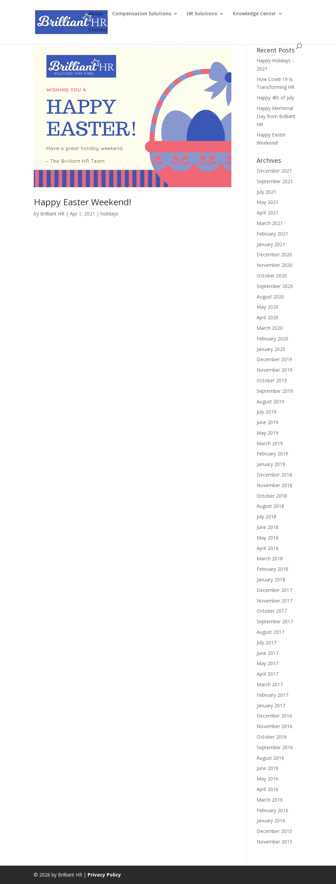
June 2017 (267, 653)
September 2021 (275, 181)
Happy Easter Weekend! (82, 202)
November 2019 (274, 370)
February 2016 (272, 810)
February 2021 (272, 233)
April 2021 (267, 212)
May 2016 (267, 778)
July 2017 (266, 642)
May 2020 (267, 307)
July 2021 (266, 192)
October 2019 (272, 380)
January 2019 (271, 464)
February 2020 (272, 338)
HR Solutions (202, 14)
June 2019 (267, 422)
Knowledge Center (254, 14)
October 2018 (272, 496)
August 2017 (270, 632)
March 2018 (270, 558)
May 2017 (267, 663)
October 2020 (272, 275)
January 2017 (271, 705)
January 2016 (271, 820)
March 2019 (270, 443)
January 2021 (271, 244)
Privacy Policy (104, 874)
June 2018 (267, 527)
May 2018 (267, 537)
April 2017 (267, 674)
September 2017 (275, 621)
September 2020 (275, 286)
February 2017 (272, 695)
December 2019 (274, 359)
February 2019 (272, 453)
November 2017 (274, 600)
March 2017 (270, 684)
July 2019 (266, 411)
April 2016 (267, 789)
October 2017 (272, 611)
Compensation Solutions (141, 14)
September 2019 (275, 391)
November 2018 (274, 485)
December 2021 (274, 170)
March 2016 (270, 800)
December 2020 (274, 254)
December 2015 (274, 831)
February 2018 (272, 569)
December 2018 (274, 474)
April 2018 (267, 548)
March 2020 (270, 328)
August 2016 (270, 758)
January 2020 (271, 349)
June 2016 (267, 768)
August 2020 (270, 296)
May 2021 (267, 202)
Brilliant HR (52, 213)
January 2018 (271, 579)
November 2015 (274, 841)
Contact (98, 30)
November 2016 (274, 726)
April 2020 (267, 317)
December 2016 (274, 715)
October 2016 (272, 737)
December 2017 (274, 590)
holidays (110, 213)
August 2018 (270, 506)
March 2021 (270, 223)
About (96, 14)
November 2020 (274, 265)
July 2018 (266, 516)
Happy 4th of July (275, 97)
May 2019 (267, 433)
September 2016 (275, 747)
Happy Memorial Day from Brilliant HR (276, 116)
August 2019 (270, 401)
